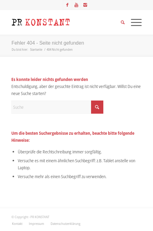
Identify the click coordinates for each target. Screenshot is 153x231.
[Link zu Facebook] (67, 4)
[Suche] (57, 107)
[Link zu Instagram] (85, 4)
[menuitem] (17, 223)
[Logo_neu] (63, 22)
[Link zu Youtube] (76, 4)
